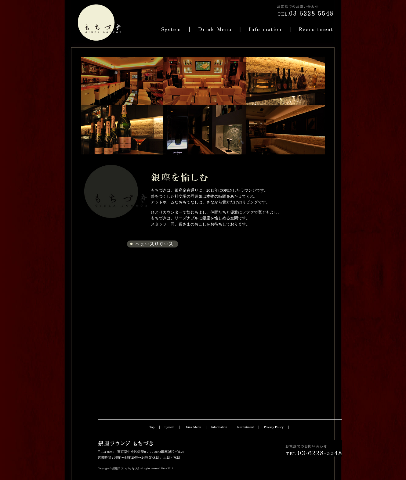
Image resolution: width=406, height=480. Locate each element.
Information (219, 427)
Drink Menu (192, 427)
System (169, 427)
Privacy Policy (273, 427)
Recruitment (245, 427)
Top (151, 427)
